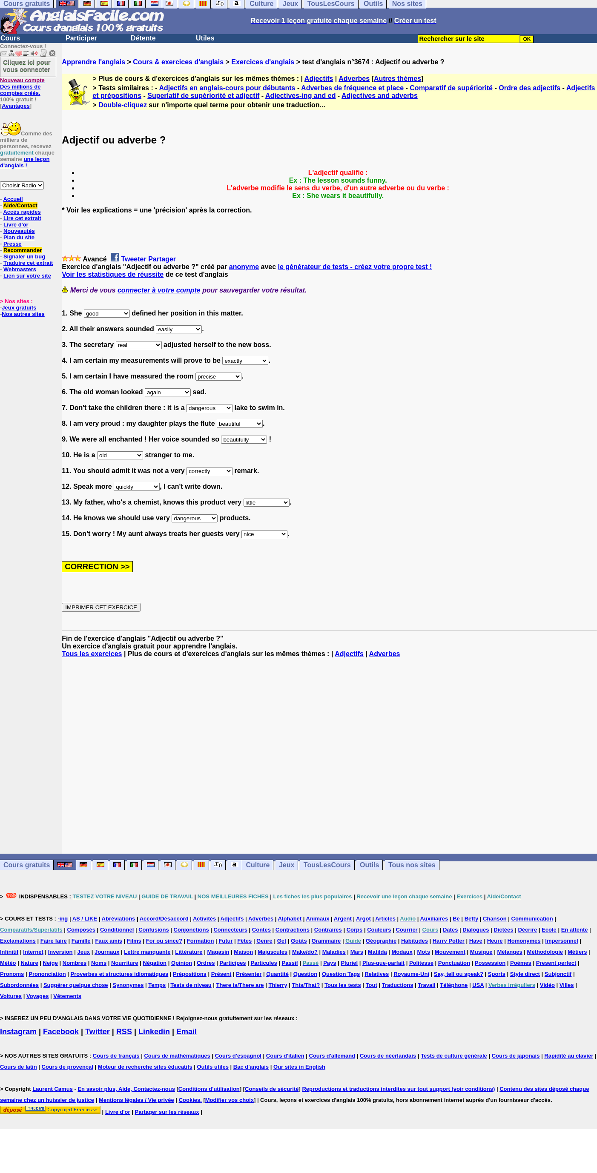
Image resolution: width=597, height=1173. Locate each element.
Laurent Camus (52, 1089)
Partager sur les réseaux (167, 1112)
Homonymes (523, 941)
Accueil (13, 199)
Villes (567, 985)
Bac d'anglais (251, 1067)
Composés (81, 929)
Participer (81, 38)
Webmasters (19, 269)
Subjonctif (558, 974)
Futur (225, 941)
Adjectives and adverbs (380, 95)
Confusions (153, 929)
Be (456, 918)
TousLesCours (327, 865)
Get (282, 941)
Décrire (527, 929)
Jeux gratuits (19, 307)
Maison (243, 952)
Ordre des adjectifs (529, 88)
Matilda (377, 952)
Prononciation (47, 974)
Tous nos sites (412, 865)
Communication (532, 918)
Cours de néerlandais (388, 1056)
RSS (124, 1031)
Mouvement (450, 952)
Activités (204, 918)
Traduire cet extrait (28, 263)
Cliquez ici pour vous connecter (27, 65)
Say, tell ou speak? (458, 974)
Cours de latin (18, 1067)
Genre (264, 941)
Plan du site (18, 237)
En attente (574, 929)
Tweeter (133, 259)
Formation (200, 941)
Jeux (286, 865)
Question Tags (341, 974)
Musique (481, 952)
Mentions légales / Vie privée (136, 1100)
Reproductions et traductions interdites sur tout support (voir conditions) (398, 1089)
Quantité (277, 974)
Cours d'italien (285, 1056)
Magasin (218, 952)
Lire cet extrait (22, 218)
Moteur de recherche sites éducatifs (145, 1067)
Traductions (397, 985)
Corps (355, 929)
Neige (50, 963)
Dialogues (475, 929)
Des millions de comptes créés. (22, 86)
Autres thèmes (397, 78)
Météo (8, 963)
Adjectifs (318, 78)
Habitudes (414, 941)
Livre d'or (16, 224)
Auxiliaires (434, 918)
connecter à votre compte (159, 290)
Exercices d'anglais (262, 62)
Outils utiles (213, 1067)
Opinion (181, 963)
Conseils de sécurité (271, 1089)
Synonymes (128, 985)
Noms (98, 963)
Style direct (525, 974)
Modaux (402, 952)
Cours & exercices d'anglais (178, 62)
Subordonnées (19, 985)
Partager (162, 259)
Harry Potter (449, 941)
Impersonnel (561, 941)
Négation (154, 963)
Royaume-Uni (411, 974)
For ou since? (164, 941)
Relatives (377, 974)
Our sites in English (299, 1067)
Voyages (37, 996)
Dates (450, 929)
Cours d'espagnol (238, 1056)
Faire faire (53, 941)
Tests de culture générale (454, 1056)
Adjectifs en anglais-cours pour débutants (227, 88)
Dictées (503, 929)
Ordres (206, 963)
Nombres (74, 963)
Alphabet (290, 918)
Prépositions (190, 974)
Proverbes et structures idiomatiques (119, 974)
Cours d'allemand (332, 1056)
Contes (261, 929)
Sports (496, 974)
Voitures (11, 996)
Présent (221, 974)
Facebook (61, 1031)
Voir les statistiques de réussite (113, 274)
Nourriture (124, 963)
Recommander (22, 250)
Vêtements (67, 996)
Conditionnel (117, 929)
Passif (290, 963)
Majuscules (272, 952)
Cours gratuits (26, 865)
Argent (343, 918)
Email (186, 1031)
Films (134, 941)
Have (475, 941)
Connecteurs (230, 929)
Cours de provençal (67, 1067)
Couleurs (379, 929)
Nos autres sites (23, 314)
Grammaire (326, 941)
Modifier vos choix (229, 1100)
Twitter (97, 1031)
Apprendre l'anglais (93, 62)
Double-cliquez (122, 105)
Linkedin (154, 1031)
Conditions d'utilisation (209, 1089)
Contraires (328, 929)
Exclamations (18, 941)
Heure (495, 941)
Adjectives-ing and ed (300, 95)
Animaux (318, 918)
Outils (369, 865)
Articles (385, 918)
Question (305, 974)
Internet (33, 952)
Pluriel (349, 963)
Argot (363, 918)
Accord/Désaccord (164, 918)
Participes (232, 963)
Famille (81, 941)
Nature (29, 963)
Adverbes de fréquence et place (352, 88)
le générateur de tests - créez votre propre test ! (355, 266)
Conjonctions (191, 929)
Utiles (205, 38)
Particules (263, 963)
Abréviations (118, 918)
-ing (62, 918)
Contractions (293, 929)
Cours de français (116, 1056)
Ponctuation (454, 963)
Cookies (190, 1100)
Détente (143, 38)
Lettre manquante (147, 952)
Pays (329, 963)
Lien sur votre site (27, 275)
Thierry (277, 985)
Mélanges (509, 952)
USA (478, 985)
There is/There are (240, 985)
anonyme (244, 266)
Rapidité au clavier (568, 1056)
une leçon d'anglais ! (24, 162)
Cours (10, 38)
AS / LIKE (85, 918)
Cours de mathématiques (177, 1056)
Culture (258, 865)
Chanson (495, 918)
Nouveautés (19, 231)
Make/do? (305, 952)
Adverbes (354, 78)
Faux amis (108, 941)
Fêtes (244, 941)
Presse (12, 244)
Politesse (421, 963)
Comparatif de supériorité (451, 88)
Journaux (107, 952)
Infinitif (9, 952)
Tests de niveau (191, 985)
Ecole (549, 929)
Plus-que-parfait (383, 963)
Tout (371, 985)
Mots (423, 952)
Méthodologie (545, 952)
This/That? (306, 985)
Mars (356, 952)
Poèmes (520, 963)
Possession (490, 963)
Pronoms (12, 974)
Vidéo (547, 985)
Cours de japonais (516, 1056)
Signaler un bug (24, 256)
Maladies (334, 952)
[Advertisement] (329, 755)
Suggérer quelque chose (75, 985)
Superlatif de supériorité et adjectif (203, 95)
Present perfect (556, 963)
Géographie (381, 941)
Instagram (18, 1031)
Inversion (60, 952)
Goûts (299, 941)
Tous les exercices (92, 653)
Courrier (406, 929)
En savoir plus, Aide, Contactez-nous (126, 1089)
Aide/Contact (20, 205)
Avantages (15, 106)
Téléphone (454, 985)
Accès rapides (21, 212)
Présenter (248, 974)
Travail (426, 985)
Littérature (188, 952)
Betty (472, 918)
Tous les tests (342, 985)
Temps (157, 985)
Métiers (577, 952)
